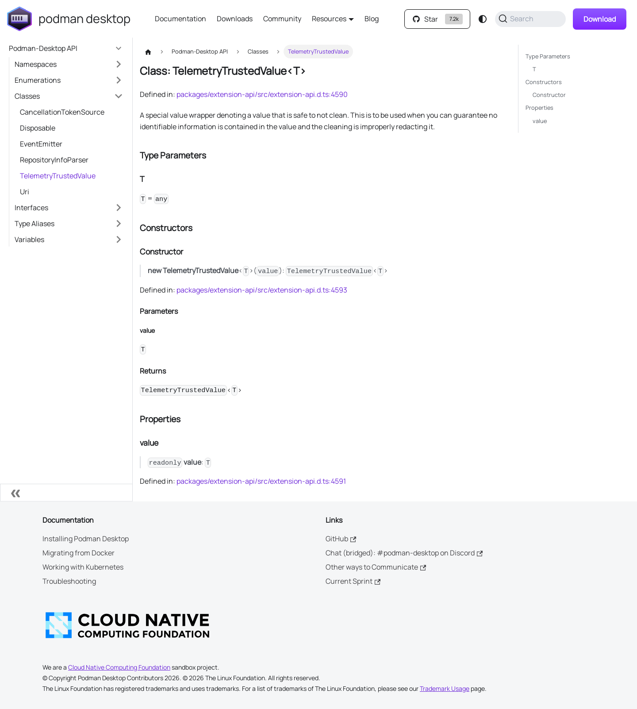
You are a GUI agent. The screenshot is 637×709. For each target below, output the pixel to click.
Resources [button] (329, 18)
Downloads (235, 18)
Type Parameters (548, 56)
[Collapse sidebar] (66, 492)
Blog (372, 18)
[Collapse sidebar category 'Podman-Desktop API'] (118, 48)
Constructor (549, 95)
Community (282, 18)
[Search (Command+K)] (530, 19)
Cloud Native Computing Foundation (119, 667)
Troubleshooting (69, 581)
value (540, 121)
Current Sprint (353, 581)
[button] (68, 64)
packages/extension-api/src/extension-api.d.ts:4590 (262, 94)
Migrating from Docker (78, 553)
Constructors (544, 82)
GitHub (341, 538)
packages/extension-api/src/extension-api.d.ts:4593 (262, 290)
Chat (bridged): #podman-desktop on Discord (404, 553)
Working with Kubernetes (82, 567)
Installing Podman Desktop (85, 538)
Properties (539, 108)
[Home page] (148, 52)
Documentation (180, 18)
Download (599, 19)
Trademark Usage (444, 688)
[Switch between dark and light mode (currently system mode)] (483, 19)
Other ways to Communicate (376, 567)
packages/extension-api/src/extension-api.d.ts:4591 (261, 481)
